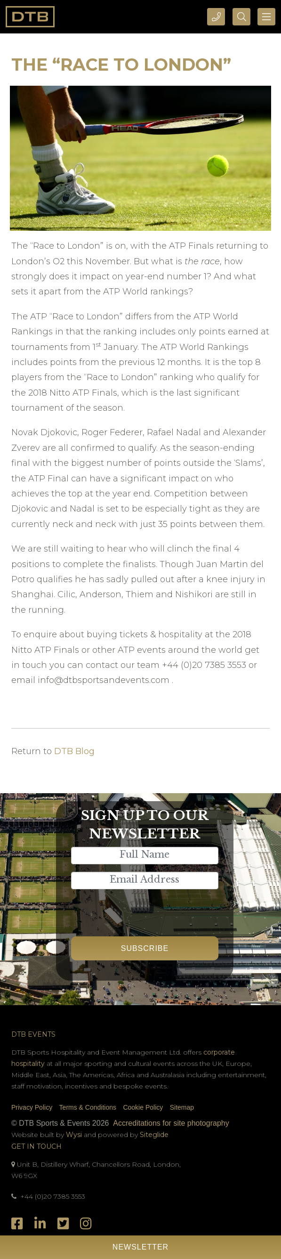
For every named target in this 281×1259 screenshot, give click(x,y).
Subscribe (145, 948)
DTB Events (33, 1034)
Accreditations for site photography (171, 1123)
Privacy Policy (31, 1107)
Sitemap (182, 1107)
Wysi (75, 1134)
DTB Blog (74, 751)
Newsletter (140, 1247)
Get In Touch (36, 1146)
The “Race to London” (121, 64)
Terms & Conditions (87, 1107)
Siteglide (154, 1134)
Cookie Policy (143, 1107)
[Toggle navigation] (266, 16)
